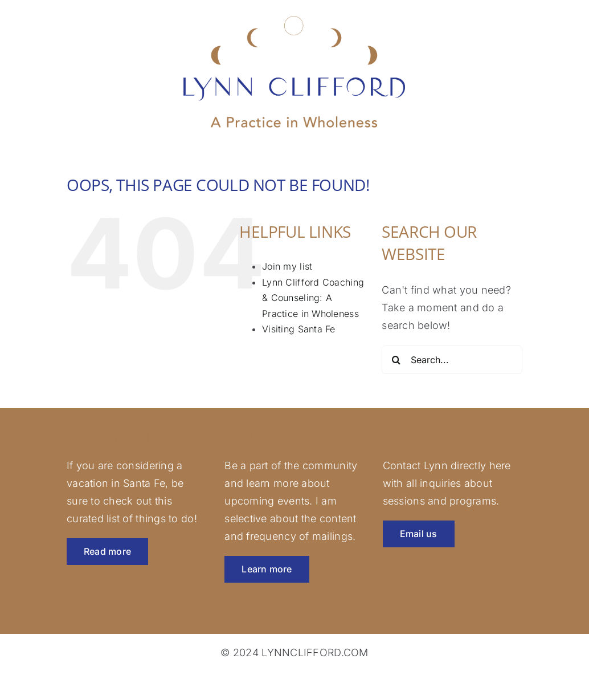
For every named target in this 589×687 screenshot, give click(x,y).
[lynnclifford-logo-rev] (294, 15)
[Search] (396, 359)
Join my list (287, 266)
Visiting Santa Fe (299, 329)
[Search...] (452, 359)
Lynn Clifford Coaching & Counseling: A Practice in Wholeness (313, 298)
